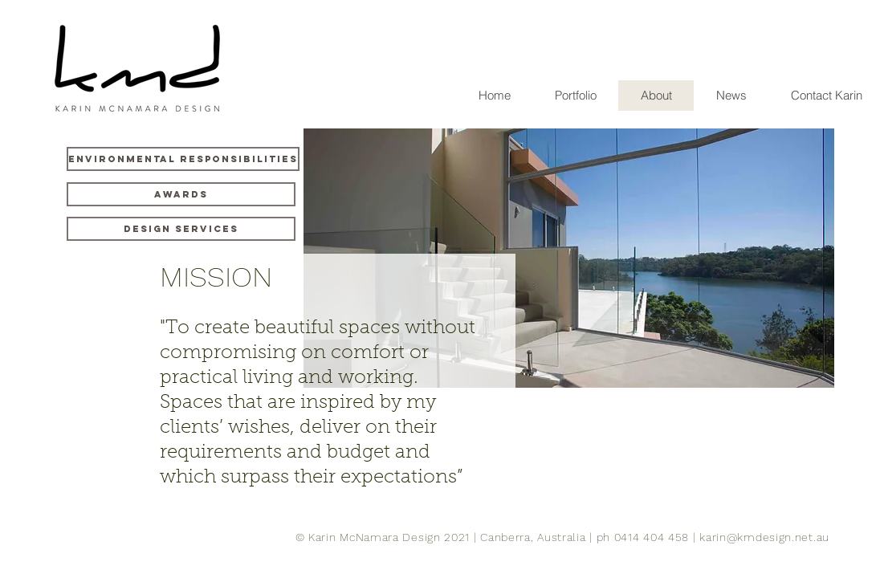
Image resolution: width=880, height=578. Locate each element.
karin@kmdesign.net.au (764, 537)
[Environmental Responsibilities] (183, 159)
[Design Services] (181, 229)
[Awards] (181, 194)
